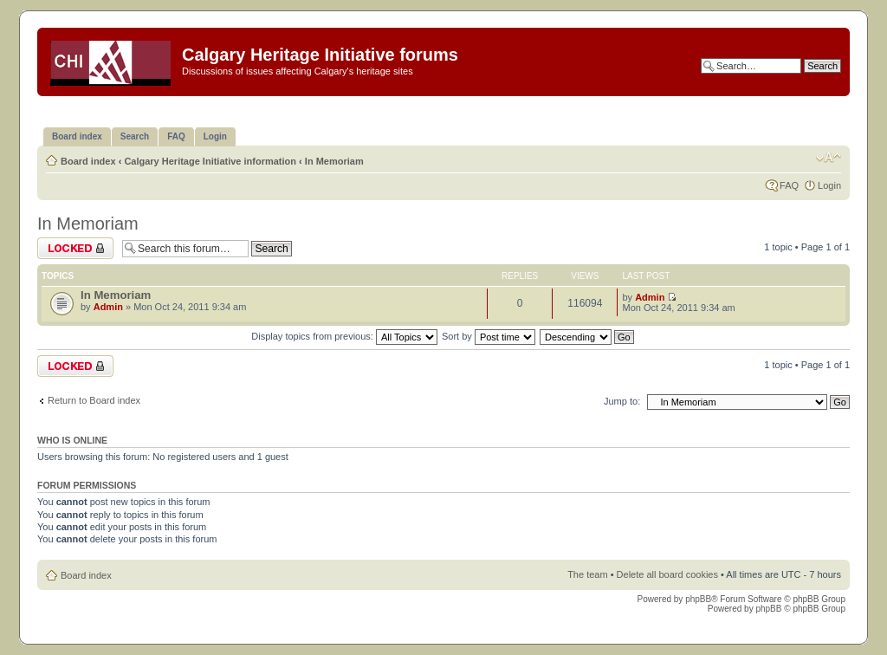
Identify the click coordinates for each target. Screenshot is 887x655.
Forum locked (75, 248)
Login (829, 185)
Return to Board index (94, 400)
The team (587, 574)
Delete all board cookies (667, 574)
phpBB (698, 599)
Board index (88, 161)
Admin (108, 307)
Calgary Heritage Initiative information (210, 161)
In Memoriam (334, 161)
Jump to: (622, 401)
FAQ (789, 185)
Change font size (828, 157)
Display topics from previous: (344, 336)
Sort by (488, 336)
